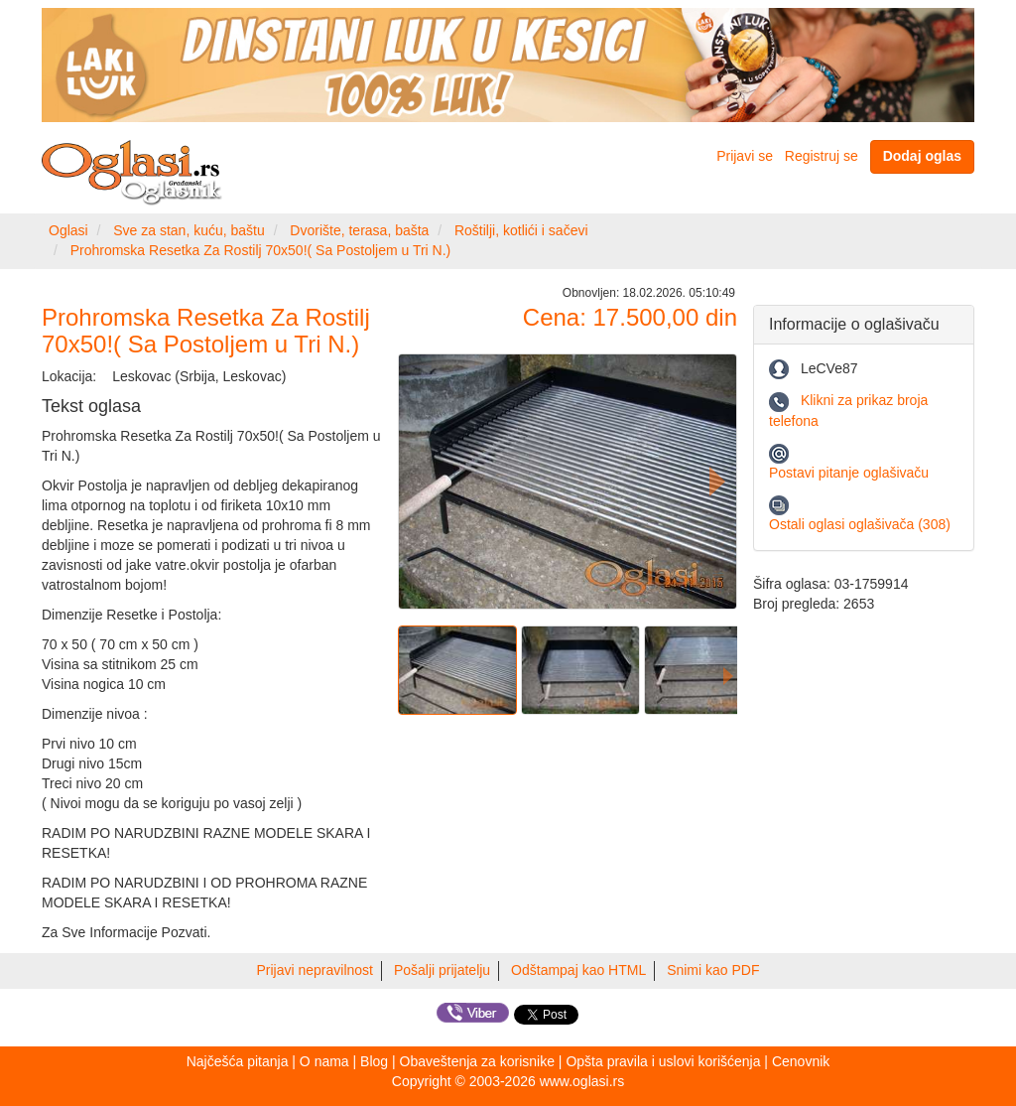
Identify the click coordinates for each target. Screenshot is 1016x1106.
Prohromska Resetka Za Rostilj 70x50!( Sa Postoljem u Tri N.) (260, 250)
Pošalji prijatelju (442, 970)
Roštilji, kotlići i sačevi (521, 230)
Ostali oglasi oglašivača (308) (860, 524)
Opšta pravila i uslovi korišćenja (663, 1061)
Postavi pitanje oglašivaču (849, 473)
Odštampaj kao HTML (578, 970)
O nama (324, 1061)
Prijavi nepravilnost (315, 970)
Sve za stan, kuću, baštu (189, 230)
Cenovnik (800, 1061)
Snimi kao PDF (713, 970)
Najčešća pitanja (238, 1061)
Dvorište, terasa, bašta (359, 230)
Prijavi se (744, 156)
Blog (374, 1061)
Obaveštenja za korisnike (477, 1061)
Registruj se (821, 156)
